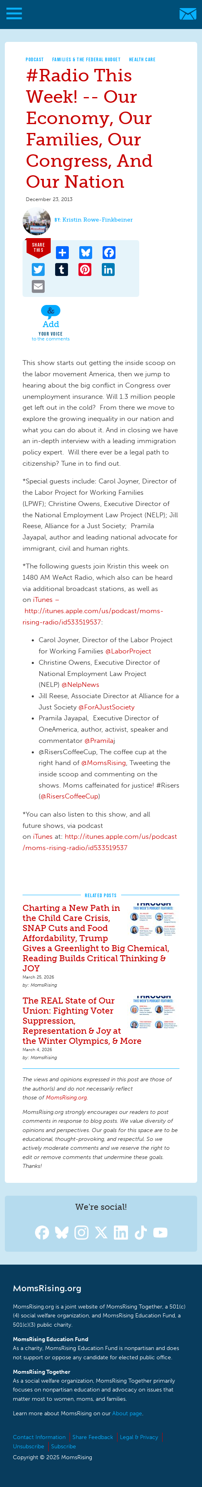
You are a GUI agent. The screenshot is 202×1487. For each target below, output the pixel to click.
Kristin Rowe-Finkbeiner (97, 219)
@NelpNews (80, 684)
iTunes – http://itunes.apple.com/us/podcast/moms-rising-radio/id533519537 (93, 610)
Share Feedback (92, 1437)
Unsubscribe (28, 1446)
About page (127, 1413)
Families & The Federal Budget (86, 59)
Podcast (35, 59)
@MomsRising (103, 763)
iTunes (43, 836)
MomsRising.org (96, 14)
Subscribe (63, 1446)
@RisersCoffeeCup (69, 796)
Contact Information (39, 1437)
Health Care (142, 59)
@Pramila (99, 740)
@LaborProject (128, 651)
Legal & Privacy (139, 1437)
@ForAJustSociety (106, 707)
